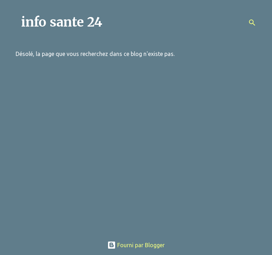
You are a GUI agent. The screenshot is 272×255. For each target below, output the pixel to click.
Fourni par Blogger (136, 245)
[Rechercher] (252, 22)
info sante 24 (61, 22)
